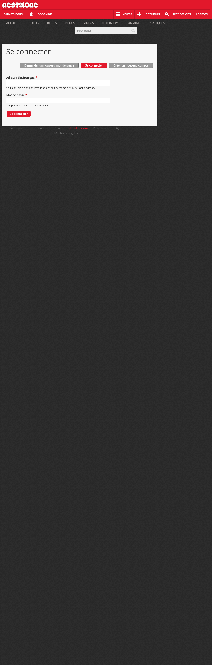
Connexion (44, 14)
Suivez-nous (13, 14)
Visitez (127, 14)
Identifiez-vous (78, 128)
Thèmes (201, 14)
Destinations (181, 14)
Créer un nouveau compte (130, 65)
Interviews (110, 23)
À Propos (17, 128)
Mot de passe (16, 95)
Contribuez (151, 14)
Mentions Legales (66, 133)
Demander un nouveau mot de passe (49, 65)
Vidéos (88, 23)
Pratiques (157, 23)
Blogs (70, 23)
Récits (52, 23)
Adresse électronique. (21, 78)
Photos (32, 23)
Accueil (12, 23)
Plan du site (101, 128)
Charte (59, 128)
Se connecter (96, 65)
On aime (134, 23)
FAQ (116, 128)
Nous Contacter (39, 128)
